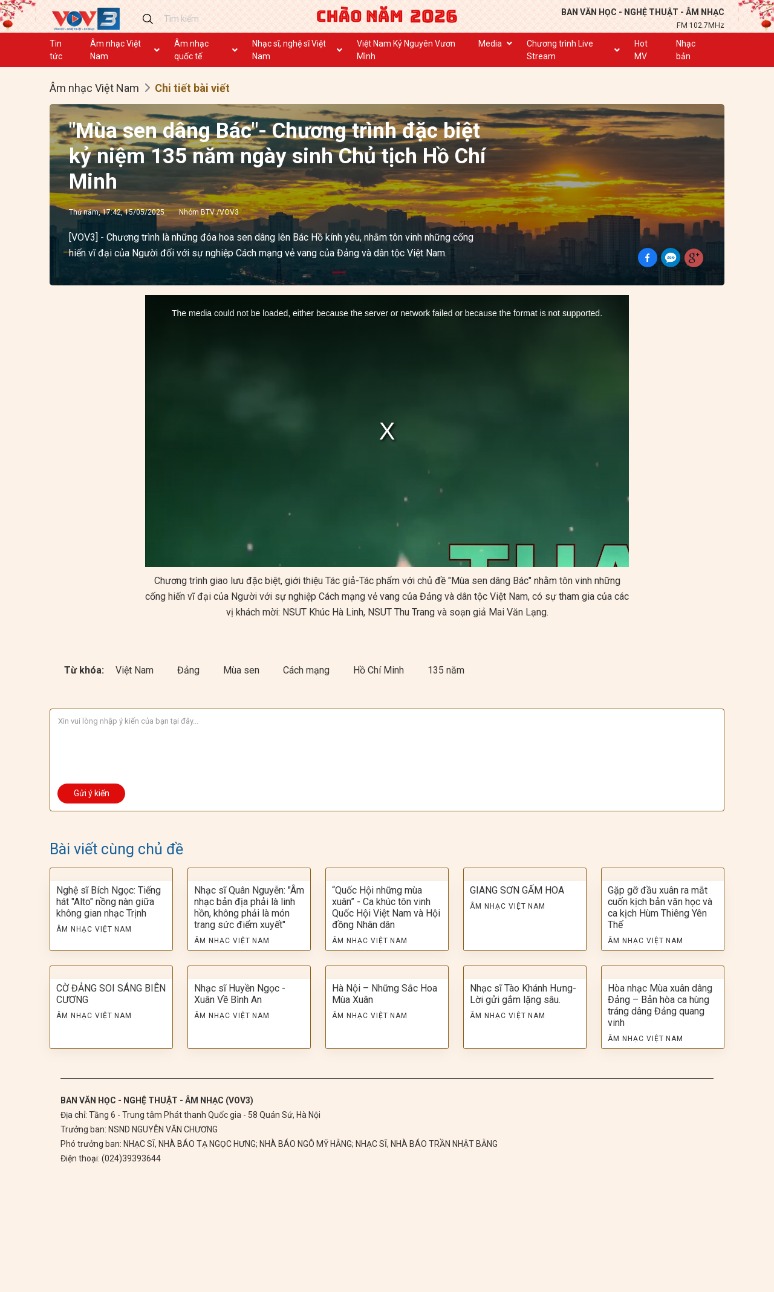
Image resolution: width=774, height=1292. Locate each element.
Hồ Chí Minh (379, 670)
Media (490, 43)
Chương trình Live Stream (560, 50)
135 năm (446, 670)
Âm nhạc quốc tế (191, 50)
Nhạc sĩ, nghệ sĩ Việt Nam (289, 50)
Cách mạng (307, 670)
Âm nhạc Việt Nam (115, 50)
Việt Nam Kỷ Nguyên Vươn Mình (406, 50)
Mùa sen (242, 670)
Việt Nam (135, 670)
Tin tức (56, 50)
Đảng (189, 670)
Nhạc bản (685, 50)
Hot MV (641, 50)
